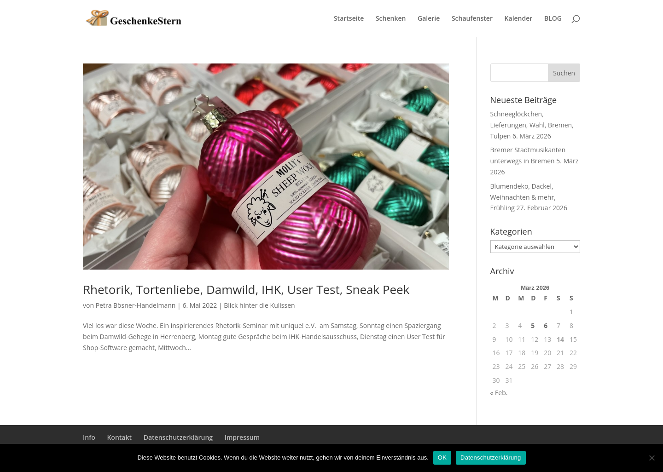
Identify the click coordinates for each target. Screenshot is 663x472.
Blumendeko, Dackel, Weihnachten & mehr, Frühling (523, 197)
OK (442, 457)
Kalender (519, 19)
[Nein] (651, 457)
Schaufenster (472, 19)
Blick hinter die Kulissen (259, 305)
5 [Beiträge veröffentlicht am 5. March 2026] (533, 325)
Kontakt (119, 437)
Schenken (391, 19)
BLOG (553, 19)
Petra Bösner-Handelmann (136, 305)
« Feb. (499, 392)
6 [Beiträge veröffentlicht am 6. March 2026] (545, 325)
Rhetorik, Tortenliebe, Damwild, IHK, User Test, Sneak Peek (246, 289)
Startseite (349, 19)
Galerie (429, 19)
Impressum (242, 437)
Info (89, 437)
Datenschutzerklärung (178, 437)
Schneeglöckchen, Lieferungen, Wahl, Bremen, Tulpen (532, 124)
